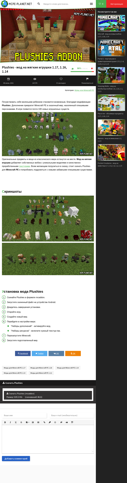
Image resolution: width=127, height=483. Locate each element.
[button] (4, 422)
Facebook (23, 353)
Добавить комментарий (16, 458)
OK (73, 353)
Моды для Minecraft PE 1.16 (41, 368)
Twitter (40, 353)
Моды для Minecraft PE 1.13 (14, 373)
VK (56, 353)
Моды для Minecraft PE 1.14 (67, 368)
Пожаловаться (87, 80)
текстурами (24, 166)
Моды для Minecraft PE (84, 90)
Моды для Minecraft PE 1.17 (14, 368)
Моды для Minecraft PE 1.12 (41, 373)
